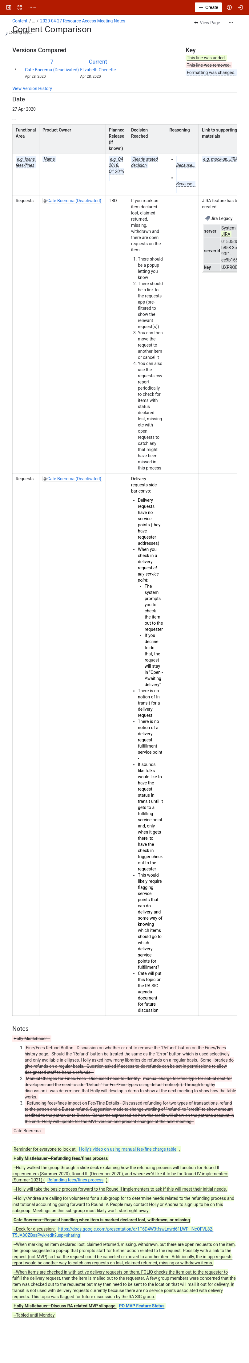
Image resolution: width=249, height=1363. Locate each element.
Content (19, 20)
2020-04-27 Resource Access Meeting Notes (82, 20)
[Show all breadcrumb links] (33, 21)
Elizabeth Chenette (98, 69)
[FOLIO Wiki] (32, 7)
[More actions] (231, 22)
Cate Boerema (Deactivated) (52, 69)
